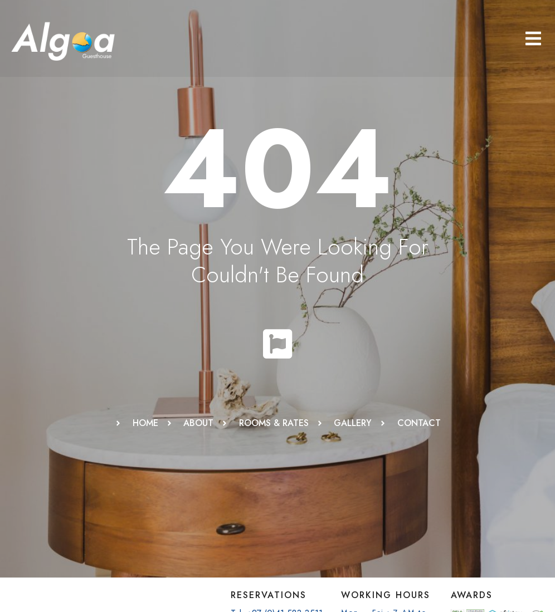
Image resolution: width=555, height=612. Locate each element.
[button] (533, 38)
